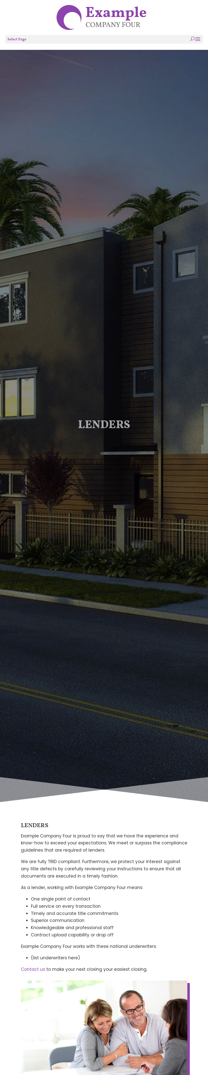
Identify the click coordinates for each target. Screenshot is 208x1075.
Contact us (33, 969)
